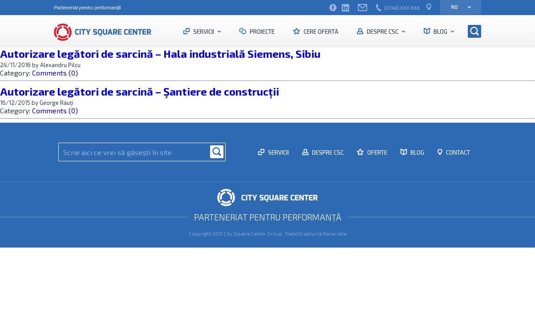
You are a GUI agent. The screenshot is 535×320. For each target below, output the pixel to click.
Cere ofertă (320, 31)
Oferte (376, 152)
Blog (440, 31)
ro (458, 7)
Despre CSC (382, 31)
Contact (457, 152)
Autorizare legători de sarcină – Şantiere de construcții (139, 91)
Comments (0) (55, 72)
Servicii (203, 31)
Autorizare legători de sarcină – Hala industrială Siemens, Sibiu (160, 53)
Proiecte (261, 31)
